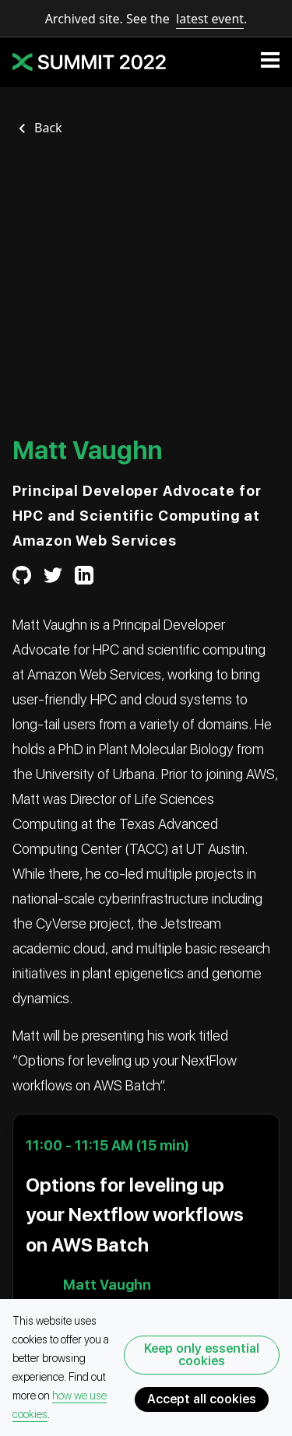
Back (48, 127)
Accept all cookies (201, 1399)
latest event (210, 18)
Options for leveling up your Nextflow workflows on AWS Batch (135, 1215)
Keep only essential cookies (201, 1354)
